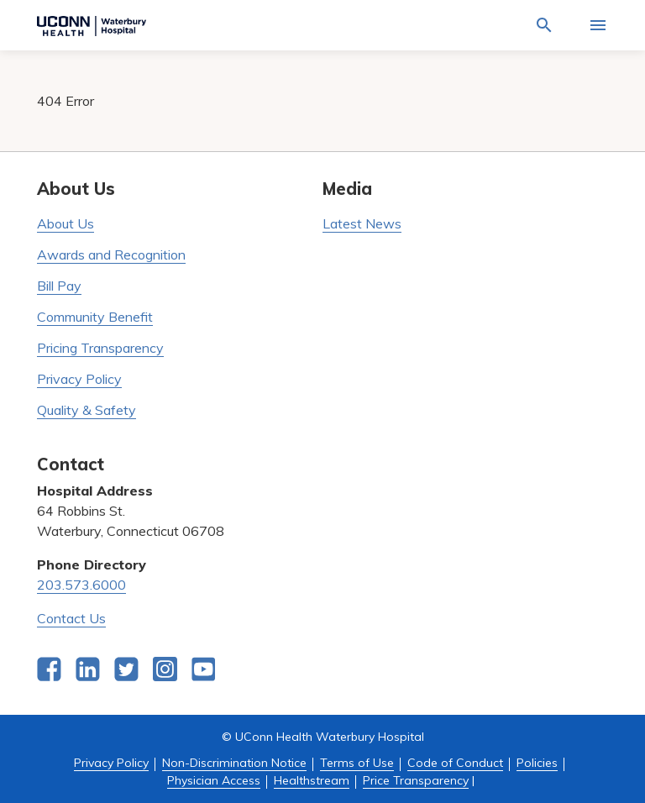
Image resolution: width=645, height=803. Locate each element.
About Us (65, 223)
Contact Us (71, 618)
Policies (537, 762)
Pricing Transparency (100, 347)
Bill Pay (59, 285)
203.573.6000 (81, 584)
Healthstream (311, 780)
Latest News (361, 223)
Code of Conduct (455, 762)
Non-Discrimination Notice (234, 762)
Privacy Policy (79, 378)
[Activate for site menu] (598, 25)
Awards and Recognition (111, 254)
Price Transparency (416, 780)
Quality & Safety (86, 410)
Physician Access (213, 780)
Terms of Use (357, 762)
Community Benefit (95, 316)
